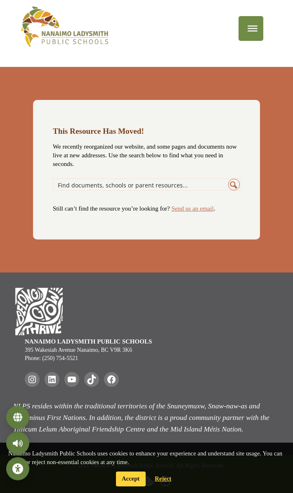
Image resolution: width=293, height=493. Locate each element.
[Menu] (253, 28)
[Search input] (141, 184)
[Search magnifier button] (234, 184)
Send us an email (192, 208)
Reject (163, 478)
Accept (130, 478)
